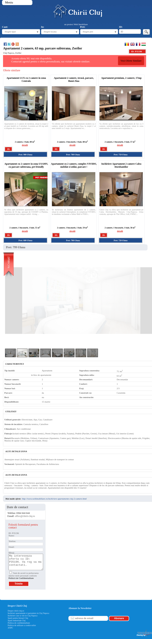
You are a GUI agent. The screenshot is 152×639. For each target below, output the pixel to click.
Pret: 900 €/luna (25, 154)
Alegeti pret (88, 31)
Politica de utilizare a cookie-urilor (22, 625)
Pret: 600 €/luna (25, 240)
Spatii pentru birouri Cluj (18, 618)
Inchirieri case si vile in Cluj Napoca (22, 616)
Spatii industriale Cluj (17, 620)
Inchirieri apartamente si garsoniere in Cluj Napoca (28, 613)
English (132, 44)
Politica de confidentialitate (19, 623)
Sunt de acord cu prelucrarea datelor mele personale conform (24, 575)
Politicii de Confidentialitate (21, 578)
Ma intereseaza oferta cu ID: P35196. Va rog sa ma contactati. (26, 562)
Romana (126, 44)
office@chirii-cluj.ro (25, 516)
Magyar (143, 44)
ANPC (10, 628)
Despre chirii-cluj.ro (16, 611)
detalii (25, 145)
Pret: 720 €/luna (121, 240)
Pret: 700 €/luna (73, 154)
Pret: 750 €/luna (121, 154)
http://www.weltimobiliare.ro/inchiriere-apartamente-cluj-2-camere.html (54, 498)
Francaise (138, 44)
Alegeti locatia (50, 31)
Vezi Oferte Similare (130, 60)
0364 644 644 (23, 513)
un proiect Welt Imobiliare (76, 24)
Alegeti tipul (10, 31)
